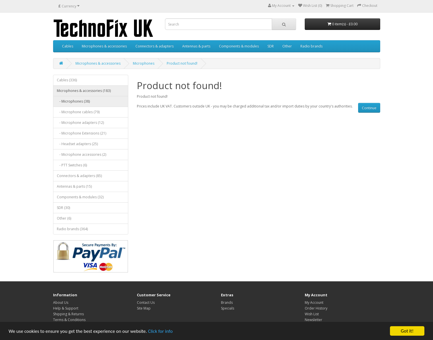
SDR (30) (63, 207)
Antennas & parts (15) (74, 186)
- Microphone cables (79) (78, 112)
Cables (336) (67, 80)
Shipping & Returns (68, 314)
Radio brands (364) (72, 228)
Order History (316, 308)
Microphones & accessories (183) (84, 90)
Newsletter (313, 319)
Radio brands (311, 46)
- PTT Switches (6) (72, 165)
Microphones (143, 63)
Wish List (312, 314)
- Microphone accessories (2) (81, 154)
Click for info (160, 332)
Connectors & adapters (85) (79, 175)
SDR (270, 46)
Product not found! (182, 63)
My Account (314, 302)
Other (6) (64, 218)
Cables (67, 46)
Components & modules (239, 46)
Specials (227, 308)
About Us (60, 302)
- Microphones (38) (73, 101)
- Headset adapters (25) (77, 143)
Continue (369, 107)
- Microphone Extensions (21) (81, 133)
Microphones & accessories (104, 46)
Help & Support (65, 308)
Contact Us (146, 302)
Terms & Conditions (69, 319)
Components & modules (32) (80, 197)
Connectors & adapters (154, 46)
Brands (227, 302)
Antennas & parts (196, 46)
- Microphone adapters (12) (80, 122)
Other (287, 46)
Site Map (144, 308)
